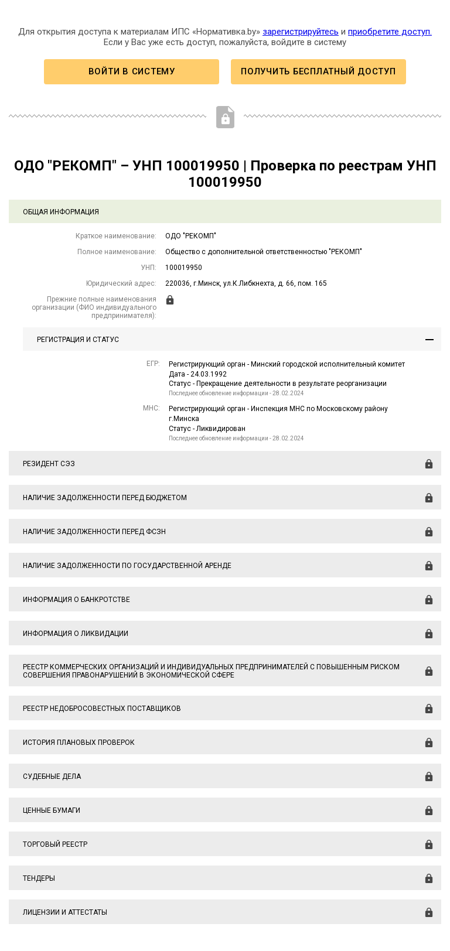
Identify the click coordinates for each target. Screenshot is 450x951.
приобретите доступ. (390, 31)
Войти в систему (131, 71)
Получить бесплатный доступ (318, 71)
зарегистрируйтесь (300, 31)
